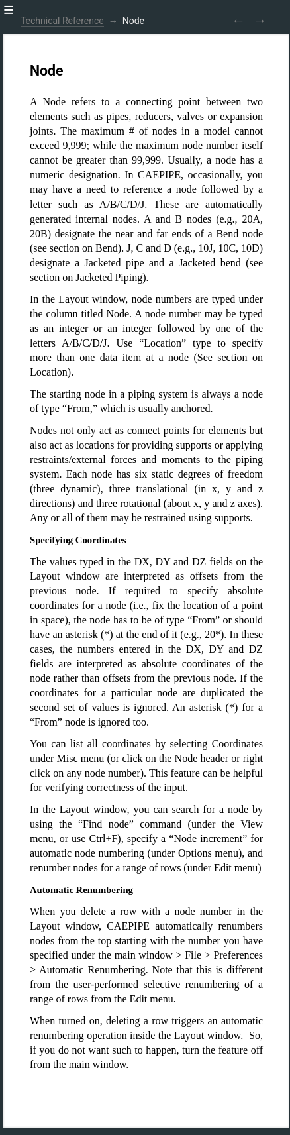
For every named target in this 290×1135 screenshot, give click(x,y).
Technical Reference (62, 20)
